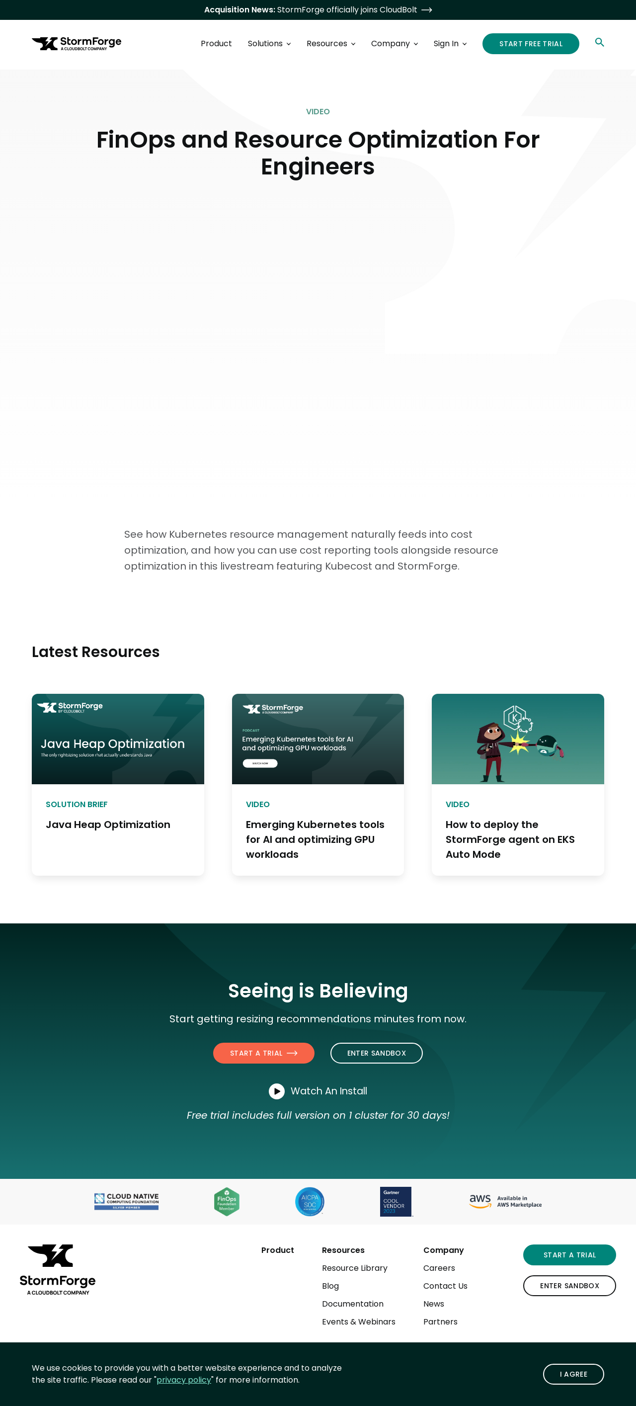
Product (277, 1250)
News (433, 1304)
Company (443, 1250)
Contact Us (445, 1286)
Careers (439, 1268)
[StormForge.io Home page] (76, 43)
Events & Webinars (359, 1321)
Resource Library (355, 1268)
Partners (440, 1321)
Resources (343, 1250)
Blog (330, 1286)
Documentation (353, 1304)
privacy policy (184, 1380)
